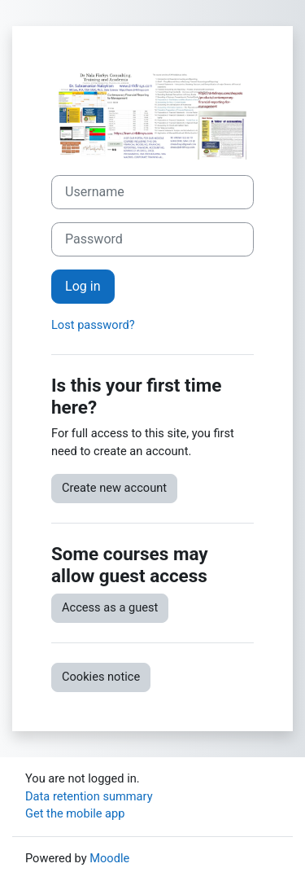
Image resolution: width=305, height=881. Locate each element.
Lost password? (93, 325)
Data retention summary (89, 796)
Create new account (114, 487)
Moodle (109, 858)
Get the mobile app (74, 813)
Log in (83, 286)
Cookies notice (101, 676)
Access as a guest (110, 607)
